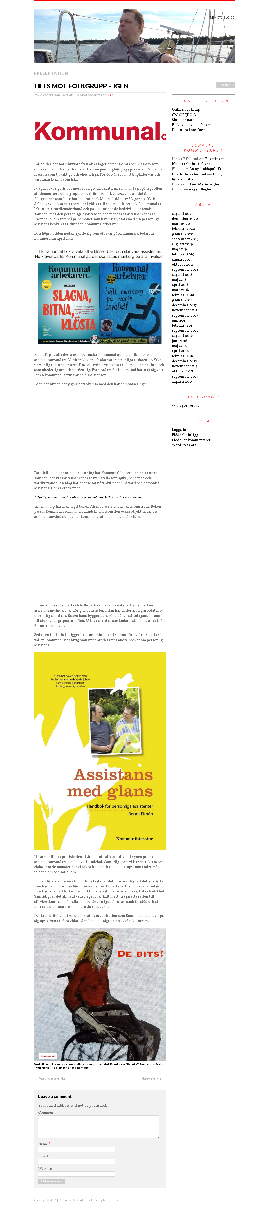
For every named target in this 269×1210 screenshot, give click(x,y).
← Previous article (49, 1079)
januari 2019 (182, 259)
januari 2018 (182, 300)
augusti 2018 (182, 274)
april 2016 (180, 351)
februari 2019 (183, 254)
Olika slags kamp (186, 109)
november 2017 (184, 310)
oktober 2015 (183, 371)
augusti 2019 (182, 244)
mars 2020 (181, 223)
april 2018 (180, 284)
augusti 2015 (182, 381)
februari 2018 (183, 295)
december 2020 (185, 218)
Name (43, 1144)
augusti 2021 (182, 213)
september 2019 (185, 239)
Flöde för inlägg (185, 435)
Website (45, 1168)
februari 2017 (183, 325)
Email (43, 1156)
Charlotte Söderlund (189, 174)
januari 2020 (182, 234)
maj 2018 (179, 279)
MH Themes (110, 1200)
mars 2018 (180, 290)
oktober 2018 (183, 264)
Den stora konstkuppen (191, 130)
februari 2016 (183, 356)
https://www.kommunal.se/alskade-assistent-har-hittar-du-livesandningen (87, 497)
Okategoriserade (93, 95)
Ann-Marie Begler (204, 184)
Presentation (51, 73)
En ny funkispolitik (205, 169)
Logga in (179, 429)
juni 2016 (179, 341)
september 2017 (185, 315)
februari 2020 (183, 228)
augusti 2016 (182, 335)
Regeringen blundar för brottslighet (198, 162)
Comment (46, 1112)
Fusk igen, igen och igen (191, 125)
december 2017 (184, 305)
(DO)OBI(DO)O (184, 115)
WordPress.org (184, 445)
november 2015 (184, 366)
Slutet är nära (183, 120)
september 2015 (185, 376)
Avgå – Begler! (201, 189)
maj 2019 (179, 249)
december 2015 (184, 361)
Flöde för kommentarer (191, 440)
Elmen (70, 95)
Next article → (153, 1079)
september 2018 (185, 269)
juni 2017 (179, 320)
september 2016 (185, 330)
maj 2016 (179, 346)
